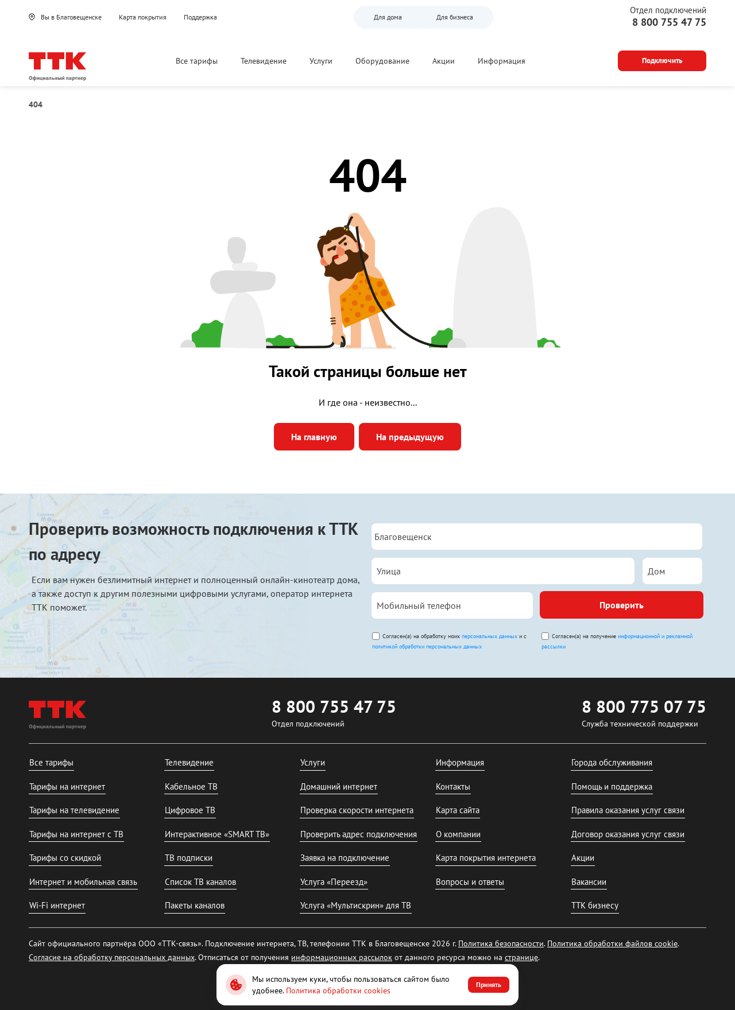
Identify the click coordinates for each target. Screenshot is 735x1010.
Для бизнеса (454, 17)
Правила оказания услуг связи (627, 810)
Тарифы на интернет (67, 786)
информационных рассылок (341, 957)
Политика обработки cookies (338, 990)
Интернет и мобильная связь (83, 881)
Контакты (453, 786)
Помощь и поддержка (611, 786)
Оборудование (382, 61)
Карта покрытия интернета (486, 857)
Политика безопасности (501, 943)
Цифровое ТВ (190, 810)
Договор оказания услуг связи (627, 834)
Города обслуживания (611, 762)
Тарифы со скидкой (65, 857)
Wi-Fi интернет (57, 905)
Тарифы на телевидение (74, 810)
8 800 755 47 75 (669, 22)
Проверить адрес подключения (358, 834)
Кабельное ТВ (191, 786)
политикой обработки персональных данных (427, 646)
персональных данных (489, 636)
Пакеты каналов (195, 905)
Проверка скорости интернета (356, 810)
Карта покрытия (143, 17)
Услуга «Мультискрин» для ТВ (355, 905)
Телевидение (264, 61)
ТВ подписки (188, 857)
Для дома (388, 17)
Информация (501, 61)
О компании (458, 834)
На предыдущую (410, 436)
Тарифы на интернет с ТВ (76, 834)
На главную (314, 436)
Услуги (321, 61)
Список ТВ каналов (200, 881)
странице (521, 957)
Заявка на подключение (344, 857)
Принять (488, 984)
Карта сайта (457, 810)
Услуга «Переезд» (334, 881)
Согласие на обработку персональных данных (112, 957)
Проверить (621, 605)
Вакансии (588, 881)
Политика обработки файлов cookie (612, 943)
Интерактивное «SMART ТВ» (217, 834)
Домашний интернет (338, 786)
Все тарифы (197, 61)
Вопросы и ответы (470, 881)
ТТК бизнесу (594, 905)
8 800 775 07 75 (644, 706)
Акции (443, 61)
